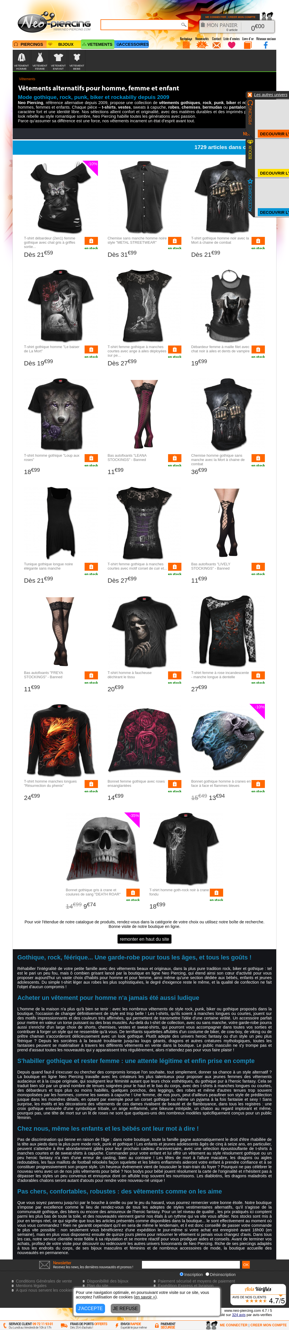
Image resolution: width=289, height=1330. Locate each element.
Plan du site (97, 1285)
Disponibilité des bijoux (107, 1281)
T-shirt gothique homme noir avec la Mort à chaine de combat (220, 240)
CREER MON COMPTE (242, 17)
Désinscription (221, 1274)
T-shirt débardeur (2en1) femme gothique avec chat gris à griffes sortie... (50, 242)
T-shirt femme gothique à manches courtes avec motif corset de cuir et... (137, 566)
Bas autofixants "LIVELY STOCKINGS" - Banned (210, 566)
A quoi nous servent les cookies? (46, 1290)
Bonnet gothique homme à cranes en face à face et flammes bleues (221, 783)
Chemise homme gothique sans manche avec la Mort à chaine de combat (218, 459)
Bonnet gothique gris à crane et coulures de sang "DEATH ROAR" (93, 892)
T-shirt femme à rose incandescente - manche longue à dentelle (220, 675)
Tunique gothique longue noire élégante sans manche (48, 566)
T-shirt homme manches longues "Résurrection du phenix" (50, 783)
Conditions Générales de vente (44, 1281)
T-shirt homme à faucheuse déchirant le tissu (130, 675)
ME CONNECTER (215, 17)
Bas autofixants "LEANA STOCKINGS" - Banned (127, 457)
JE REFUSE (125, 1308)
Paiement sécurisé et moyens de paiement (196, 1281)
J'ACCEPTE (90, 1308)
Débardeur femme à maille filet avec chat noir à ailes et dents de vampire (220, 349)
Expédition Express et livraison (185, 1285)
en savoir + (145, 1297)
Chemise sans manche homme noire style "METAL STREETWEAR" (137, 240)
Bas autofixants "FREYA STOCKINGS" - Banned (43, 675)
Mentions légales (31, 1285)
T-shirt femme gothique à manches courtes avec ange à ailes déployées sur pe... (137, 351)
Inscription (191, 1274)
